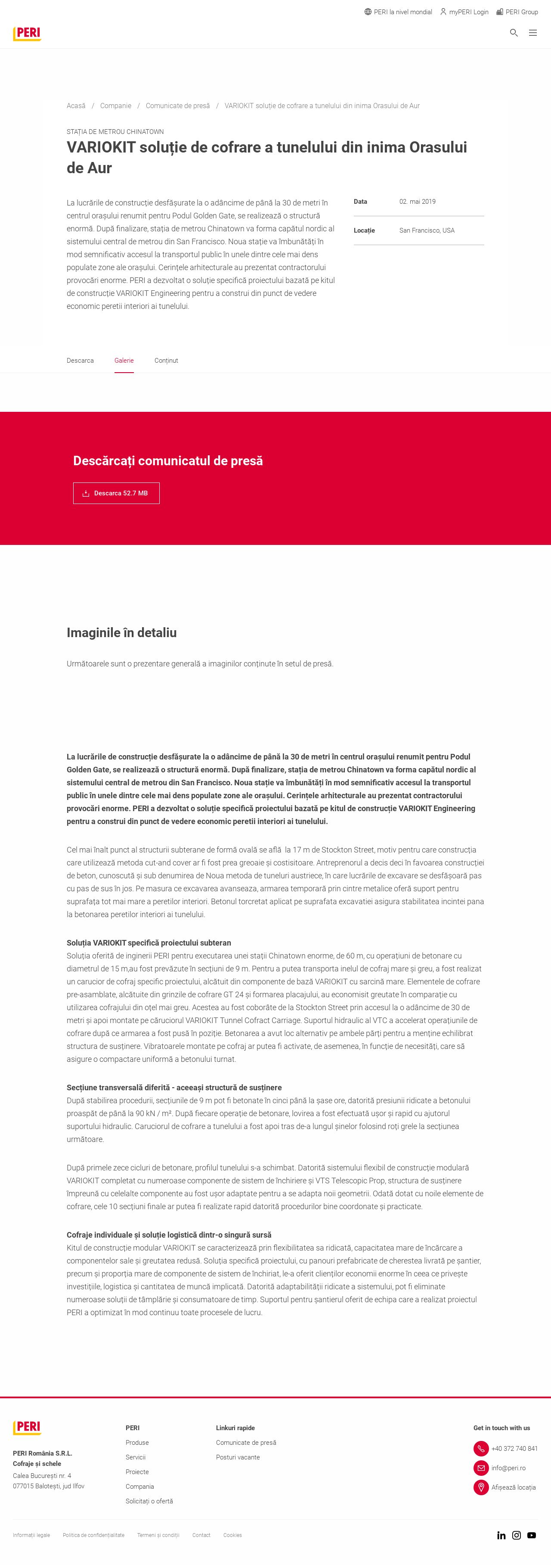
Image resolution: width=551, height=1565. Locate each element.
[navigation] (116, 493)
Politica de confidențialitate (93, 1535)
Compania (140, 1486)
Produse (137, 1443)
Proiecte (137, 1472)
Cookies (232, 1535)
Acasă (77, 106)
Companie (116, 106)
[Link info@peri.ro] (506, 1468)
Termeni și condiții (158, 1535)
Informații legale (31, 1535)
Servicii (135, 1457)
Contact (201, 1535)
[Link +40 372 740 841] (506, 1448)
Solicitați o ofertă (149, 1501)
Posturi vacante (238, 1457)
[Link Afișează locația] (506, 1487)
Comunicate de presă (179, 106)
